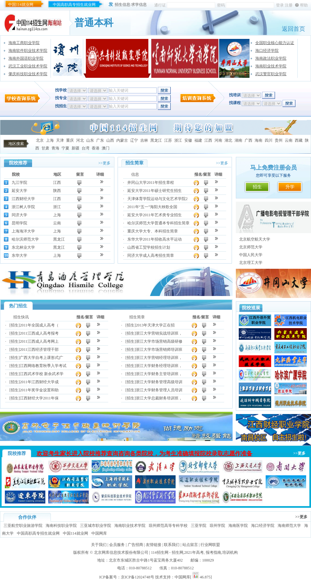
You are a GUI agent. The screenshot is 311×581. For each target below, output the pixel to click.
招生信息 (122, 4)
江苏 (168, 140)
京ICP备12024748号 (137, 577)
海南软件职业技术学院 (27, 50)
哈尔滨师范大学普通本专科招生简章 (158, 223)
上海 (50, 140)
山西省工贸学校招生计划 (148, 247)
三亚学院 (198, 525)
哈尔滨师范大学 (25, 239)
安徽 (188, 140)
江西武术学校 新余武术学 (41, 374)
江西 (208, 140)
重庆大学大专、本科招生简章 (152, 231)
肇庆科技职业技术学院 (27, 74)
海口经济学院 (267, 50)
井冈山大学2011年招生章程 (150, 182)
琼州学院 (217, 525)
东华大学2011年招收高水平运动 (154, 239)
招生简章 (137, 317)
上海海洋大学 (23, 231)
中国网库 (99, 533)
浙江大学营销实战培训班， (159, 333)
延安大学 (19, 190)
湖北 (228, 140)
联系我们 (171, 544)
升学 (289, 186)
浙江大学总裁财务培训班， (159, 398)
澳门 (105, 148)
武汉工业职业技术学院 (27, 66)
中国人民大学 (250, 255)
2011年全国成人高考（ (39, 325)
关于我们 (99, 544)
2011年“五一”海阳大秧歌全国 (152, 207)
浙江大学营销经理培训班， (159, 357)
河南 (218, 140)
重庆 (70, 140)
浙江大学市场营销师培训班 (159, 349)
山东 (90, 140)
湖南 (238, 140)
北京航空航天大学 (254, 239)
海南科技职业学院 (61, 525)
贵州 (278, 140)
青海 (55, 148)
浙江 (178, 140)
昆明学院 (19, 223)
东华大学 (19, 255)
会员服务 (117, 544)
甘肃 (45, 148)
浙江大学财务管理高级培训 (159, 382)
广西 (248, 140)
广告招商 (135, 544)
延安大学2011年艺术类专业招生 (154, 215)
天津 (60, 140)
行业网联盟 (210, 544)
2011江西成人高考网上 (39, 341)
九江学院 (19, 182)
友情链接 (153, 544)
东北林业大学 (23, 247)
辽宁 (134, 140)
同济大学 (19, 215)
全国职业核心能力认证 (274, 43)
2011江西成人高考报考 (39, 333)
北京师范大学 (250, 247)
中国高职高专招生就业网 (74, 4)
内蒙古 (122, 140)
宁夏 (65, 148)
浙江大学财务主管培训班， (159, 374)
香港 (95, 148)
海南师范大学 (289, 525)
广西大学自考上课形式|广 (41, 357)
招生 (257, 186)
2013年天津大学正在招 (155, 325)
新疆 (75, 148)
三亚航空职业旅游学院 (23, 525)
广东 (100, 140)
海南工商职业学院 (24, 43)
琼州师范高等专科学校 (168, 525)
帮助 (304, 5)
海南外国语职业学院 (25, 58)
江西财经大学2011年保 (39, 398)
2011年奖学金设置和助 (39, 390)
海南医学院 (238, 525)
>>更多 (104, 163)
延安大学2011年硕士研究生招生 (154, 190)
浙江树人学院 (23, 207)
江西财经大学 (23, 198)
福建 (198, 140)
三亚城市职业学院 (95, 525)
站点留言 (190, 544)
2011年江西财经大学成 (39, 382)
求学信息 (139, 4)
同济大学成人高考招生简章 (150, 255)
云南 (289, 140)
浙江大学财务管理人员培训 (159, 390)
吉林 (144, 140)
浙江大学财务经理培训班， (159, 365)
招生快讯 (21, 317)
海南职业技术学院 (270, 66)
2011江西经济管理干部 (39, 349)
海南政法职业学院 (270, 58)
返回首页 (293, 29)
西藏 (299, 140)
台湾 (85, 148)
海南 (258, 140)
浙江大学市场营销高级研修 (159, 341)
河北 (80, 140)
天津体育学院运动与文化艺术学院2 (157, 198)
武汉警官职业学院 (270, 74)
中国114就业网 (20, 4)
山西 (110, 140)
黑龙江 (156, 140)
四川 (268, 140)
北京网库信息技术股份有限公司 (121, 552)
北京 (40, 140)
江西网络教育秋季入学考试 (43, 365)
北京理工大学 (250, 262)
